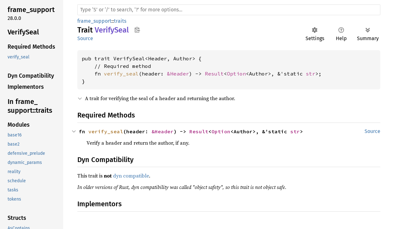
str (310, 73)
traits (120, 21)
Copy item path (137, 29)
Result (214, 73)
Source (85, 38)
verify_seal (121, 73)
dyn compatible (131, 175)
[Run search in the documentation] (228, 9)
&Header (178, 73)
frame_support (94, 21)
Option (236, 73)
